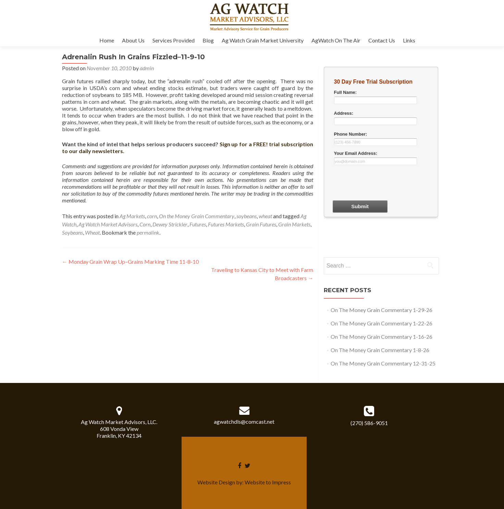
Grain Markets (294, 224)
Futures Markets (226, 224)
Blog (208, 40)
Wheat (92, 232)
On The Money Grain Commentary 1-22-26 (381, 323)
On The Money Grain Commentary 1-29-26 (381, 310)
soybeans (246, 216)
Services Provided (173, 40)
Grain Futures (261, 224)
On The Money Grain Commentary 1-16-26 (381, 336)
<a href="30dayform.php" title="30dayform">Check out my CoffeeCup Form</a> (381, 161)
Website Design (216, 482)
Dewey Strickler (169, 224)
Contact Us (381, 40)
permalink (148, 232)
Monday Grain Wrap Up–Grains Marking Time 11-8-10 (130, 261)
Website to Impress (268, 482)
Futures (197, 224)
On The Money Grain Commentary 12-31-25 (383, 363)
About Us (133, 40)
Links (409, 40)
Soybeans (72, 232)
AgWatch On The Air (335, 40)
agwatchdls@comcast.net (244, 421)
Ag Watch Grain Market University (263, 40)
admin (147, 68)
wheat (265, 216)
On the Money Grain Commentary (196, 216)
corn (152, 216)
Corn (144, 224)
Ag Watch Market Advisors (107, 224)
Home (106, 40)
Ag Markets (132, 216)
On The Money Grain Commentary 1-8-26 (380, 350)
